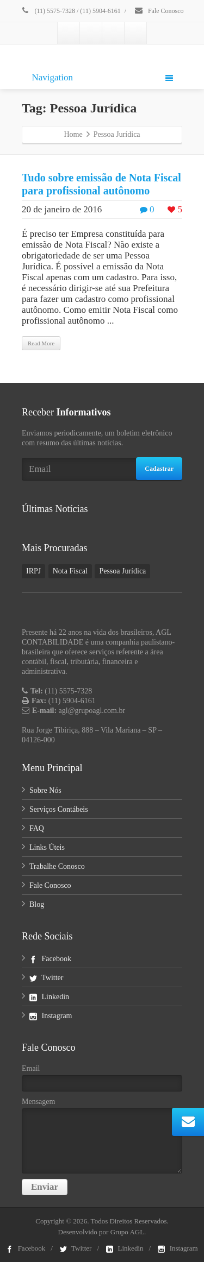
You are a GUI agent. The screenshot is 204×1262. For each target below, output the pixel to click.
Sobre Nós (45, 790)
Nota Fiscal (70, 571)
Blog (36, 904)
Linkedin (49, 997)
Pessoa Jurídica (122, 571)
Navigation (102, 77)
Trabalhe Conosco (57, 866)
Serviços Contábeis (58, 809)
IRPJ (33, 571)
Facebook (50, 959)
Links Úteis (47, 847)
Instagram (50, 1016)
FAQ (36, 828)
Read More (41, 343)
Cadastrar (159, 468)
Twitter (46, 978)
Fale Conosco (159, 11)
